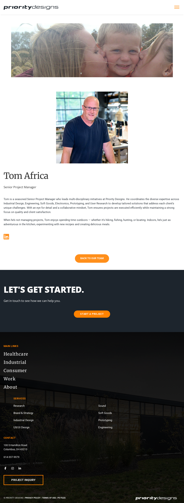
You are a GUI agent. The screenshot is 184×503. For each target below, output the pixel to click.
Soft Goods (105, 413)
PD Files (62, 498)
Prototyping (105, 420)
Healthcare (16, 354)
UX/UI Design (21, 427)
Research (19, 405)
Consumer (15, 370)
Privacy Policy (32, 498)
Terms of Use (49, 498)
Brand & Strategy (23, 413)
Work (10, 379)
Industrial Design (23, 420)
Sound (102, 405)
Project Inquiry (23, 480)
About (10, 387)
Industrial (15, 362)
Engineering (105, 427)
